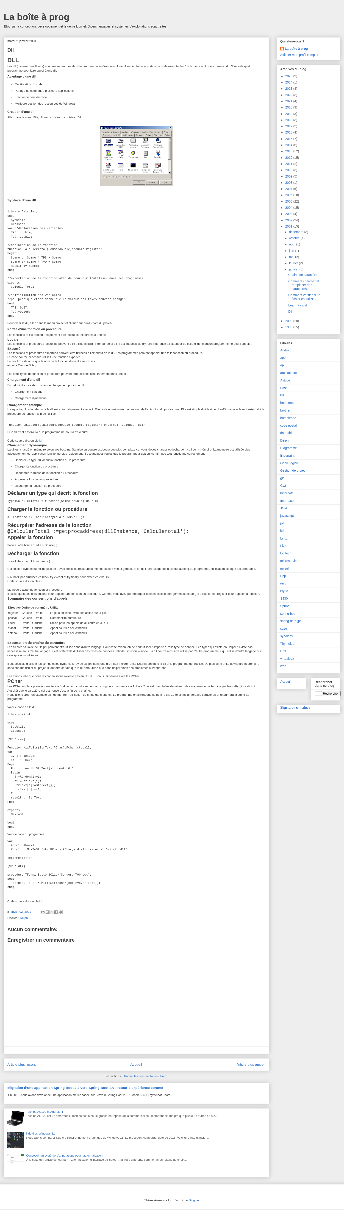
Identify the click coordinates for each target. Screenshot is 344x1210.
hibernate (287, 493)
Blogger (194, 1201)
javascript (287, 515)
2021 (289, 101)
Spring (284, 606)
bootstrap (287, 403)
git (282, 478)
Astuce (285, 380)
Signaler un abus (295, 707)
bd (282, 395)
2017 (289, 126)
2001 (289, 226)
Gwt (283, 485)
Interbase (287, 501)
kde (283, 531)
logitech (285, 553)
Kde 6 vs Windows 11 (40, 1134)
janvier (294, 269)
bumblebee (288, 418)
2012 (289, 157)
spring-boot (288, 613)
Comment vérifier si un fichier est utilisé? (304, 297)
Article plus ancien (251, 1065)
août (292, 244)
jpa (282, 523)
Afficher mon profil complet (299, 55)
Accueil (136, 1065)
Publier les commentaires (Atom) (145, 1077)
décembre (296, 232)
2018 (289, 120)
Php (283, 576)
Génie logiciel (290, 463)
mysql (284, 568)
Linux (284, 538)
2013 (289, 151)
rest (283, 583)
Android (285, 350)
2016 (289, 132)
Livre (283, 546)
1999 (289, 327)
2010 (289, 170)
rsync (284, 591)
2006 (289, 195)
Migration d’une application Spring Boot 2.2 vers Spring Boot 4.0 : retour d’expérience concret (85, 1088)
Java (283, 508)
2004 (289, 207)
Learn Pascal (297, 305)
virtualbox (287, 658)
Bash (284, 388)
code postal (288, 425)
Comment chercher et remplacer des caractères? (303, 285)
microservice (289, 561)
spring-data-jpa (291, 621)
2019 (289, 114)
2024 (289, 82)
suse (283, 628)
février (294, 263)
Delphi (24, 918)
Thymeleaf (287, 643)
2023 (289, 88)
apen (283, 357)
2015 (289, 139)
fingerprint (287, 455)
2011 (289, 164)
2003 (289, 214)
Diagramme (288, 448)
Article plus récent (21, 1065)
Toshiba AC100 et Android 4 (44, 1112)
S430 (284, 598)
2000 (289, 321)
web (283, 666)
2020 (289, 107)
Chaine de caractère (302, 275)
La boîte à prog (36, 17)
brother (285, 410)
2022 (289, 95)
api (282, 365)
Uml (283, 651)
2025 (289, 76)
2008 (289, 182)
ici (40, 440)
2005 (289, 201)
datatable (287, 433)
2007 (289, 189)
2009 (289, 176)
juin (292, 251)
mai (292, 257)
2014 (289, 145)
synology (286, 636)
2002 (289, 220)
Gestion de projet (292, 470)
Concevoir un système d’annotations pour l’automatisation (64, 1156)
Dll (290, 311)
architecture (288, 373)
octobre (295, 238)
